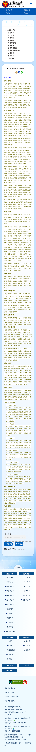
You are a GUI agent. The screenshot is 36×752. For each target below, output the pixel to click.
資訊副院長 (9, 600)
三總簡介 (9, 613)
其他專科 (9, 655)
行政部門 (9, 659)
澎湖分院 (26, 591)
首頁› (9, 68)
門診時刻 (9, 13)
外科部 (10, 641)
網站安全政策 (9, 692)
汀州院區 (26, 577)
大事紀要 (9, 622)
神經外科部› (15, 68)
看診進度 (27, 10)
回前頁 (8, 544)
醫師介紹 (27, 13)
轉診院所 (10, 670)
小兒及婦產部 (9, 650)
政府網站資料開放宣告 (12, 697)
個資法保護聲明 (10, 701)
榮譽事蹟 (9, 627)
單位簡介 (11, 38)
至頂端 (19, 544)
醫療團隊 (11, 40)
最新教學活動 (12, 48)
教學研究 (11, 56)
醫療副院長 (9, 586)
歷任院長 (9, 609)
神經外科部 (11, 30)
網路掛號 (9, 10)
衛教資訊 (26, 638)
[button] (18, 567)
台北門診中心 (26, 600)
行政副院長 (9, 604)
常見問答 (10, 665)
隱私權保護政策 (10, 688)
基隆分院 (26, 595)
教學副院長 (9, 591)
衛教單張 (26, 650)
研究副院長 (9, 595)
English (11, 58)
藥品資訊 (26, 646)
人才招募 (26, 665)
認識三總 (10, 574)
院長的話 (9, 577)
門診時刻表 (12, 43)
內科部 (10, 646)
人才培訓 (11, 53)
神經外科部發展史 (14, 51)
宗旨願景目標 (9, 631)
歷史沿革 (11, 35)
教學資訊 (11, 45)
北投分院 (26, 586)
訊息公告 (11, 33)
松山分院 (26, 582)
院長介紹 (9, 582)
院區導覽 (9, 618)
